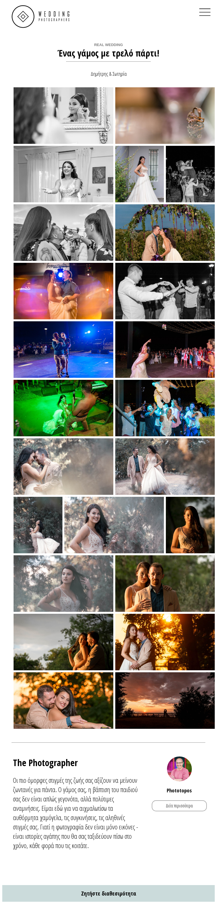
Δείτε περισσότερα (179, 806)
